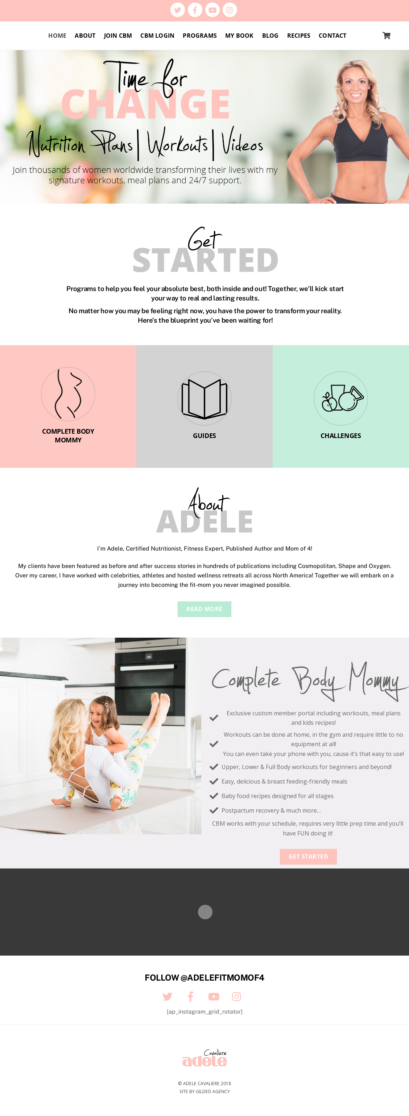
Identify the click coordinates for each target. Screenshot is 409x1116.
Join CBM (118, 36)
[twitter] (177, 9)
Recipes (298, 36)
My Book (239, 36)
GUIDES (204, 435)
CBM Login (157, 36)
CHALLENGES (341, 435)
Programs (200, 36)
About (85, 36)
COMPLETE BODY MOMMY (68, 436)
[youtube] (212, 9)
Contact (332, 36)
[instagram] (230, 9)
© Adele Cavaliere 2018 (204, 1083)
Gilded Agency (213, 1091)
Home (57, 36)
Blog (270, 36)
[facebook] (195, 9)
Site (183, 1091)
